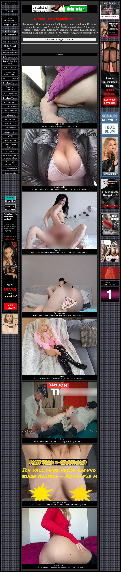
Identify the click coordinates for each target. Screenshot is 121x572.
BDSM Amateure (10, 93)
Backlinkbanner (10, 168)
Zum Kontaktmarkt (10, 19)
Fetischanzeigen (10, 42)
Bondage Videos (10, 83)
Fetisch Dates (10, 68)
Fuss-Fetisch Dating (10, 145)
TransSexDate (10, 34)
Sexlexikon (10, 151)
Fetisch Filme (10, 127)
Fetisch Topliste (10, 57)
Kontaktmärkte (10, 106)
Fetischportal (10, 123)
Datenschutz (10, 173)
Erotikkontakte (10, 110)
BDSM (10, 136)
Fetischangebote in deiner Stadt (10, 156)
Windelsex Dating (10, 52)
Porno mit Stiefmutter (10, 163)
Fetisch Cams (10, 140)
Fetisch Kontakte (10, 78)
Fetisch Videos (10, 132)
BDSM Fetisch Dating (10, 47)
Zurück (59, 55)
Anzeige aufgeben (10, 24)
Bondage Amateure (10, 88)
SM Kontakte (10, 119)
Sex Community (10, 102)
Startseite (10, 11)
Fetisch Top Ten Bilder (10, 62)
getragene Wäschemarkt (10, 73)
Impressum (10, 4)
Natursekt (10, 115)
